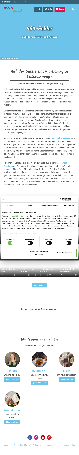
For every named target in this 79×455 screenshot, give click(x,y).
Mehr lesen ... (39, 285)
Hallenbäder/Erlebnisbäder (64, 274)
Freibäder (71, 274)
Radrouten (44, 89)
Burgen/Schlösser (25, 274)
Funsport (11, 274)
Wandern (18, 117)
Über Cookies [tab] (69, 205)
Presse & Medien (31, 445)
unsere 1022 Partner (16, 216)
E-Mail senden (12, 379)
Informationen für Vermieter (51, 445)
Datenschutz (19, 445)
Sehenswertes (32, 274)
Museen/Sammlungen (45, 274)
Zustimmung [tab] (10, 205)
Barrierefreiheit (69, 445)
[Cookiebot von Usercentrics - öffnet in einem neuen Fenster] (62, 199)
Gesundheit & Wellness (60, 138)
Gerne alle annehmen (64, 253)
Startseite (18, 2)
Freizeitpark (4, 274)
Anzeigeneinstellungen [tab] (49, 205)
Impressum (8, 445)
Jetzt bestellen (39, 382)
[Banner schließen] (76, 199)
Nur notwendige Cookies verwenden (39, 253)
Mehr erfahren (67, 379)
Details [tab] (29, 205)
